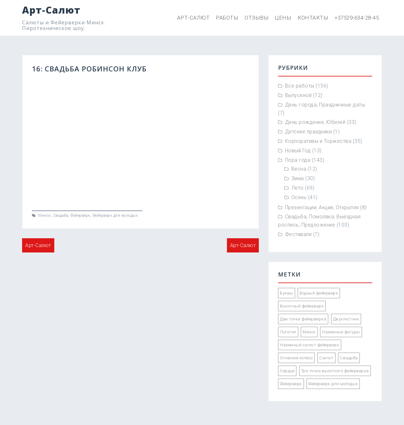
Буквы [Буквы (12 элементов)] (286, 293)
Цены (283, 18)
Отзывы (257, 18)
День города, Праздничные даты (325, 105)
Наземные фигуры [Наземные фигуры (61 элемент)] (341, 332)
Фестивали (298, 234)
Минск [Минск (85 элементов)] (309, 332)
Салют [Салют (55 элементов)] (326, 357)
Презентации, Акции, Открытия (322, 207)
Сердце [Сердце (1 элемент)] (287, 370)
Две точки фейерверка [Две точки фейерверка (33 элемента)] (303, 319)
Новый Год (298, 151)
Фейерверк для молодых (115, 215)
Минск (44, 215)
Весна (298, 169)
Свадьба (60, 215)
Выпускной (298, 95)
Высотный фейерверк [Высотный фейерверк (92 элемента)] (302, 306)
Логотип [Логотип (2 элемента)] (288, 332)
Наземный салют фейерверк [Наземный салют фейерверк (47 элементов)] (309, 345)
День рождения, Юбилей (315, 122)
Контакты (313, 18)
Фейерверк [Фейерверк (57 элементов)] (291, 383)
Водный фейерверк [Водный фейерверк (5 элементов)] (319, 293)
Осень (299, 197)
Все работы (299, 86)
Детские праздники (308, 132)
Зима (297, 178)
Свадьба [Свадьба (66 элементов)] (349, 357)
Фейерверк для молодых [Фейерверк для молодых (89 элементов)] (333, 383)
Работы (227, 18)
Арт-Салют (51, 9)
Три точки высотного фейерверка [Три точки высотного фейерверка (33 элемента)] (335, 370)
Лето (297, 188)
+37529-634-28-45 (357, 18)
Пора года (298, 160)
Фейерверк (80, 215)
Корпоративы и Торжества (318, 141)
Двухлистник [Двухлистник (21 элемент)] (346, 319)
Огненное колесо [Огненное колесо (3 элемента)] (296, 357)
